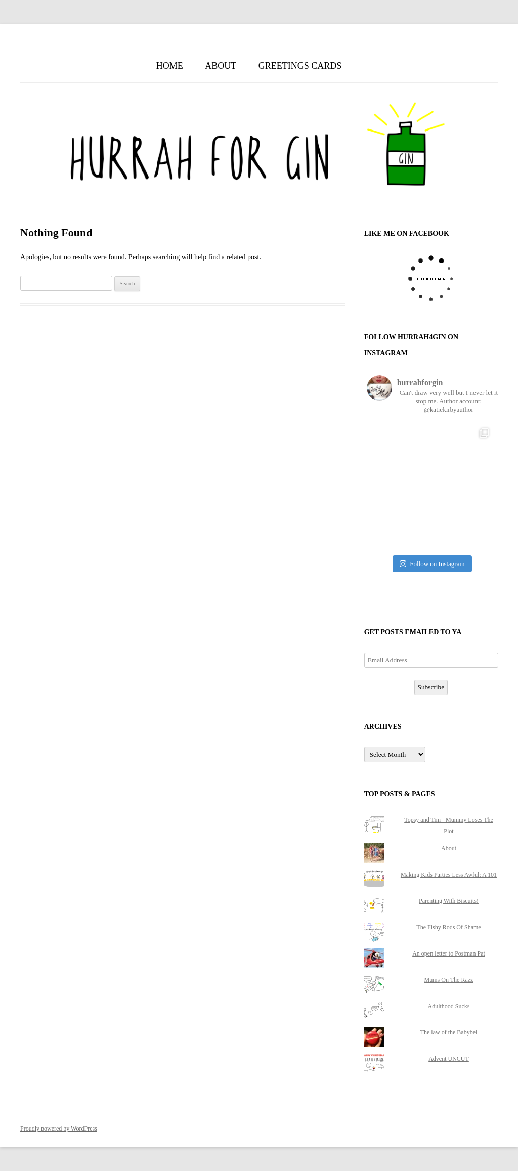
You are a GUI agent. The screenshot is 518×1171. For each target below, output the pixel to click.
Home (169, 66)
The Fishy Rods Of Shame (448, 927)
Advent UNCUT (448, 1058)
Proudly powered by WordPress (58, 1128)
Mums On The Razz (448, 979)
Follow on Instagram (432, 564)
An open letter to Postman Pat (448, 953)
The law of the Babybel (449, 1032)
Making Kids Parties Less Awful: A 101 (449, 874)
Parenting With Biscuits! (449, 900)
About (220, 66)
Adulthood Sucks (448, 1006)
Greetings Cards (300, 66)
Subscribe (431, 687)
